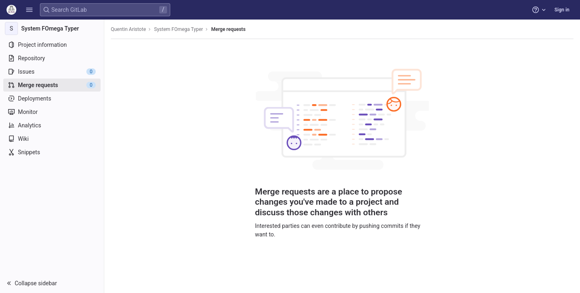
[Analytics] (52, 125)
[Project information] (52, 44)
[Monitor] (52, 111)
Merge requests (228, 29)
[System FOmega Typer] (52, 28)
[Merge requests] (52, 85)
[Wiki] (52, 138)
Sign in (561, 10)
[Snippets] (52, 152)
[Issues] (52, 71)
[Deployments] (52, 98)
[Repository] (52, 58)
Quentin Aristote (128, 29)
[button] (29, 9)
